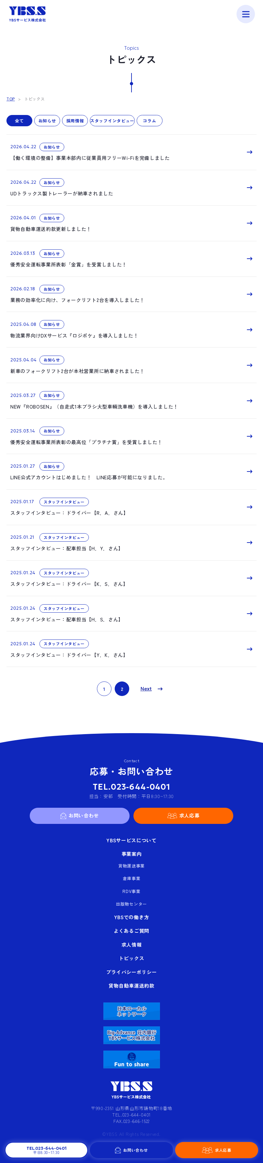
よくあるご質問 (131, 930)
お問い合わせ (135, 1150)
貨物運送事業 (131, 866)
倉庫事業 (132, 878)
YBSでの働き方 (131, 917)
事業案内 (131, 853)
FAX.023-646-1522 (131, 1121)
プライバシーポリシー (131, 972)
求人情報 (131, 944)
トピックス (131, 958)
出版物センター (131, 904)
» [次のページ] (149, 688)
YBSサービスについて (131, 840)
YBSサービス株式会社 (27, 14)
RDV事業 (131, 891)
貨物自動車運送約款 (131, 985)
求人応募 (223, 1150)
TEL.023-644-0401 (131, 787)
